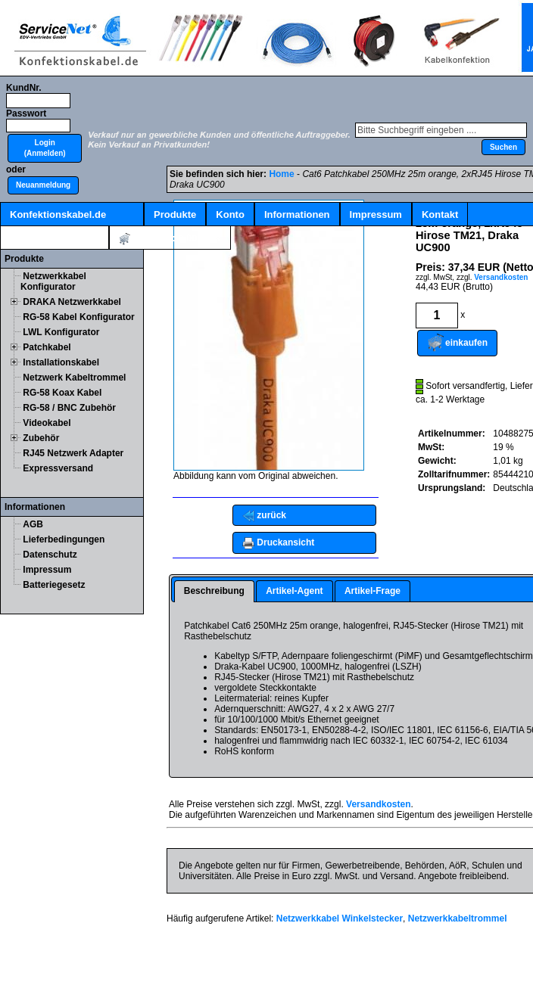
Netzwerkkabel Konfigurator (53, 281)
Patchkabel (46, 347)
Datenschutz (49, 554)
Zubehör (41, 438)
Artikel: (170, 238)
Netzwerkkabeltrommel (457, 918)
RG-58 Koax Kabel (62, 392)
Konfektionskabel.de (58, 214)
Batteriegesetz (54, 585)
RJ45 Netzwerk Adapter (73, 453)
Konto (230, 214)
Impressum (376, 214)
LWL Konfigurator (61, 332)
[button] (45, 148)
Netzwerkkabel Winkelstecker (339, 918)
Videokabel (46, 423)
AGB (33, 524)
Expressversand (58, 468)
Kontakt (440, 214)
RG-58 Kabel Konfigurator (78, 317)
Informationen (297, 214)
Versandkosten (501, 277)
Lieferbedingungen (63, 539)
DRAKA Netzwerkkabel (72, 302)
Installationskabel (61, 362)
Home (281, 174)
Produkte (175, 214)
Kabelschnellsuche (54, 238)
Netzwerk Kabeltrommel (74, 377)
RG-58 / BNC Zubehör (69, 407)
